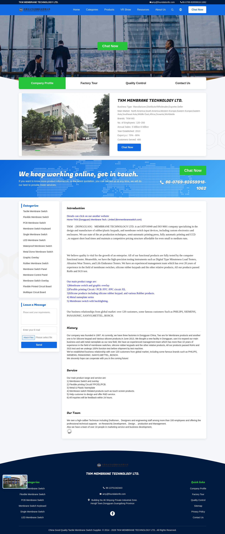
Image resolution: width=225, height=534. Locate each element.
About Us (160, 9)
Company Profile (198, 488)
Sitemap (198, 506)
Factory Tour (89, 83)
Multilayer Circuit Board (34, 292)
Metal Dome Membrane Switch (38, 252)
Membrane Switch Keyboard (37, 228)
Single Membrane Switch (35, 234)
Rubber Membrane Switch (35, 263)
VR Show (125, 9)
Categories (92, 9)
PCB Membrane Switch (34, 223)
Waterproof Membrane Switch (37, 246)
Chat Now (197, 9)
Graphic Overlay (31, 257)
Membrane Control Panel (35, 275)
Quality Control (136, 83)
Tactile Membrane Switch (35, 211)
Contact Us (182, 83)
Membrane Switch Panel (35, 269)
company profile (42, 83)
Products (109, 9)
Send (39, 344)
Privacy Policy (198, 511)
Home (76, 9)
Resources (143, 9)
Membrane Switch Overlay (36, 280)
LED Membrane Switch (34, 240)
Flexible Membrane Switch (36, 217)
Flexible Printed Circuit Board (37, 286)
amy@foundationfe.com (163, 2)
